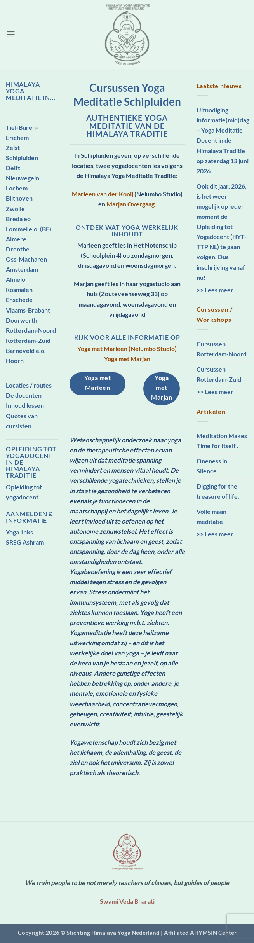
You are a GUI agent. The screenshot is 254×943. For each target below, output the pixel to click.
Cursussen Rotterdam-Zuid (219, 374)
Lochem (17, 188)
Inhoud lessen (25, 405)
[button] (11, 34)
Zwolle (15, 208)
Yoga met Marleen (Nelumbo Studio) (127, 348)
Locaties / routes (29, 385)
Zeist (13, 147)
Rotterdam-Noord (31, 330)
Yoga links (19, 532)
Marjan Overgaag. (131, 204)
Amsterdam (22, 269)
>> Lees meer (215, 289)
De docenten (24, 395)
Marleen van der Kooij (102, 193)
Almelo (15, 279)
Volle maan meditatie (211, 516)
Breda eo (18, 218)
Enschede (19, 299)
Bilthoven (19, 198)
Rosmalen (19, 289)
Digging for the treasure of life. (218, 491)
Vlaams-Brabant (28, 310)
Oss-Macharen (26, 259)
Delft (13, 167)
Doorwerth (21, 320)
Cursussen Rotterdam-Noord (222, 349)
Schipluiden (22, 157)
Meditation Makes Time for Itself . (222, 440)
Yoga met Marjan (127, 358)
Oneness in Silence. (212, 466)
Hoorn (15, 360)
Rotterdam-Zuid (28, 340)
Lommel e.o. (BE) (28, 228)
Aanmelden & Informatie (29, 517)
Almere (16, 239)
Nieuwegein (22, 178)
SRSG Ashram (25, 542)
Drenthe (18, 249)
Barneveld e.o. (26, 350)
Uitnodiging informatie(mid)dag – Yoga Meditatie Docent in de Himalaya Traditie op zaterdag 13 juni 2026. (223, 140)
